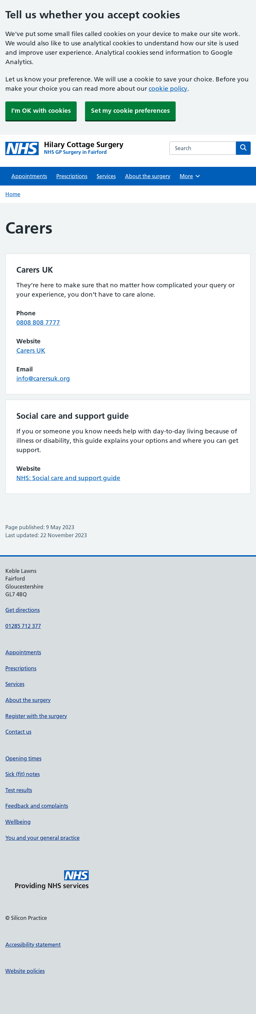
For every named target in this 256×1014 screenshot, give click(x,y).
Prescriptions (71, 176)
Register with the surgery (36, 716)
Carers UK (30, 350)
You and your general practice (42, 837)
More (190, 176)
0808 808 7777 (38, 322)
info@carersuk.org (43, 378)
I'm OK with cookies (41, 110)
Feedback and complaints (36, 805)
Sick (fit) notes (22, 774)
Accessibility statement (33, 944)
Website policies (25, 971)
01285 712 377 (23, 626)
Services (106, 176)
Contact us (18, 731)
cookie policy (168, 88)
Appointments (29, 176)
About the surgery (147, 176)
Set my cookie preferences (130, 110)
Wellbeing (18, 821)
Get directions (22, 610)
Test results (18, 790)
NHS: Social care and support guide (68, 478)
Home (12, 194)
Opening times (23, 758)
